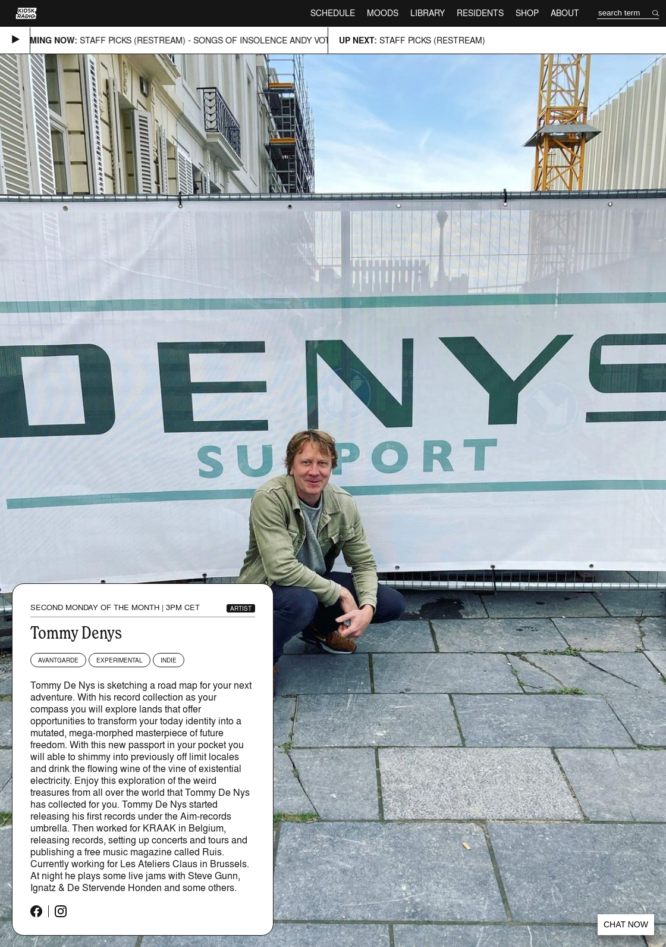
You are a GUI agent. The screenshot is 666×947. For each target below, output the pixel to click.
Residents (480, 12)
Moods (382, 12)
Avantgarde (58, 660)
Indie (169, 660)
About (565, 12)
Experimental (119, 660)
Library (427, 12)
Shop (527, 12)
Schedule (332, 12)
